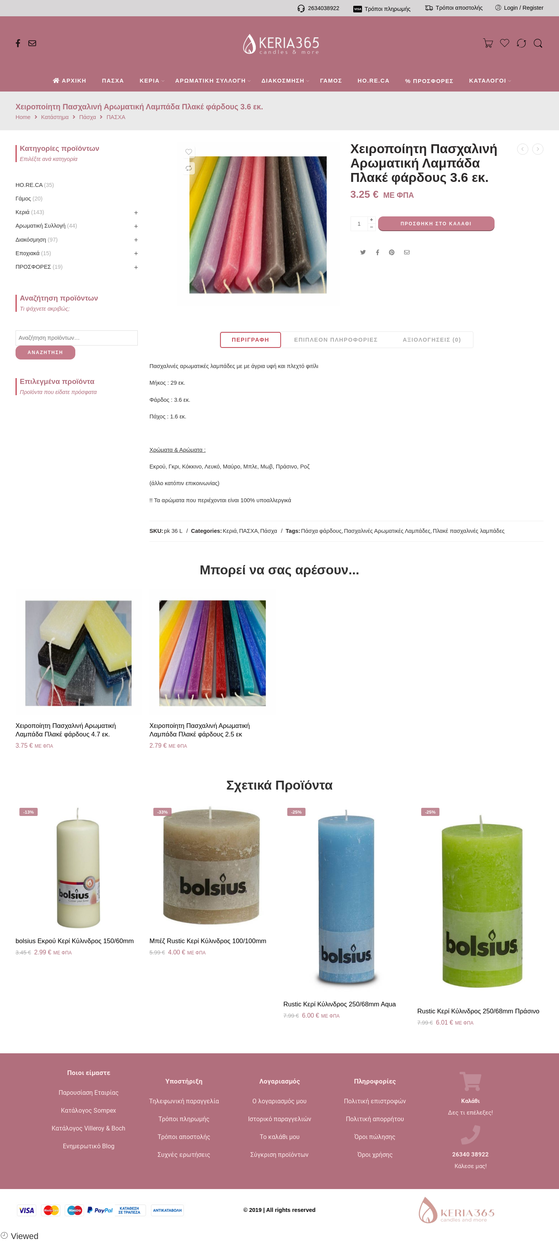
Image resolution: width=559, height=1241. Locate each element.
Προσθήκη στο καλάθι (436, 223)
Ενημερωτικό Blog (89, 1146)
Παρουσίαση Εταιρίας (89, 1092)
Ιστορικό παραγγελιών (279, 1119)
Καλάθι (470, 1101)
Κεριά (230, 531)
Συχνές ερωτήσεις (184, 1154)
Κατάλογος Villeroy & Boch (88, 1128)
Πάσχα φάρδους (321, 531)
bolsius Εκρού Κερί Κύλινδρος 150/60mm (75, 941)
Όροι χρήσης (375, 1154)
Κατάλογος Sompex (88, 1110)
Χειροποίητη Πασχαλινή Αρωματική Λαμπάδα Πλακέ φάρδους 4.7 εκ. (66, 730)
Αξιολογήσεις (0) (432, 340)
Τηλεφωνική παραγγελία (184, 1101)
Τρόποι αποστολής (184, 1137)
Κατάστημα (55, 117)
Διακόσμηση (37, 240)
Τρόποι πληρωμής (184, 1119)
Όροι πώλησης (375, 1137)
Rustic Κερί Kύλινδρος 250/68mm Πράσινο (478, 1011)
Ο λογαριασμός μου (279, 1101)
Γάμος (29, 198)
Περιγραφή (250, 340)
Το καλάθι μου (280, 1137)
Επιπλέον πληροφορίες (336, 340)
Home (23, 117)
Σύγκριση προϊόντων (279, 1154)
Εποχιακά (33, 253)
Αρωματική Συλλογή (46, 226)
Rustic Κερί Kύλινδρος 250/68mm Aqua (339, 1004)
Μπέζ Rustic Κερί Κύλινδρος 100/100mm (207, 941)
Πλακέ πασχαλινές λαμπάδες (469, 531)
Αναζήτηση (45, 352)
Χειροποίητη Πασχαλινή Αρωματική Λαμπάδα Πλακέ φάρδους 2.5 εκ (199, 730)
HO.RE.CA (35, 185)
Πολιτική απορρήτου (375, 1119)
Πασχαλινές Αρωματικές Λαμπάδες (387, 531)
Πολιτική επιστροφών (375, 1101)
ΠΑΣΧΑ (115, 117)
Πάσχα (87, 117)
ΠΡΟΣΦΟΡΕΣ (39, 267)
